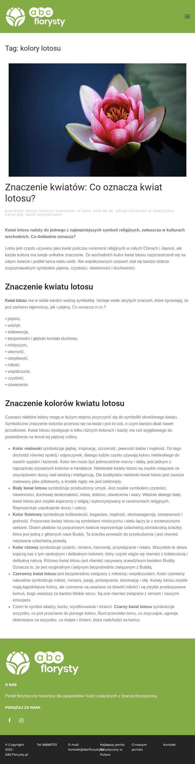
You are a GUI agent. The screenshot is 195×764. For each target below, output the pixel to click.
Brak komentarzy (44, 214)
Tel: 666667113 (47, 745)
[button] (187, 16)
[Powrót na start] (36, 16)
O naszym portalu (139, 747)
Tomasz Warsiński (57, 211)
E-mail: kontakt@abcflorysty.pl (81, 747)
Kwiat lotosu (16, 300)
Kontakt (169, 745)
